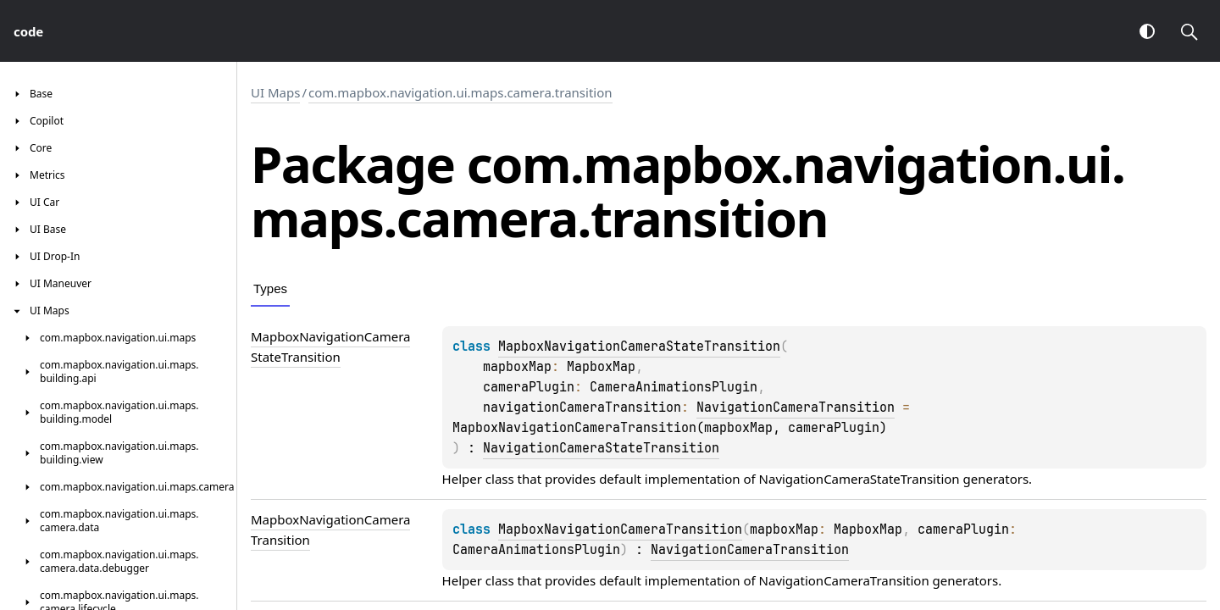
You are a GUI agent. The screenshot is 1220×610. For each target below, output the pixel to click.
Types (270, 288)
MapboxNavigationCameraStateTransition (639, 346)
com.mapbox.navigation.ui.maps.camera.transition (460, 92)
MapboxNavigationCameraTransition (620, 529)
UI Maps (275, 92)
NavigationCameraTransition (795, 407)
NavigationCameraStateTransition (601, 448)
